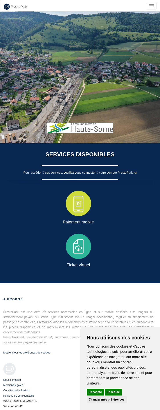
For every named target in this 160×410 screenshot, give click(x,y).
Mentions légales (13, 385)
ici (135, 172)
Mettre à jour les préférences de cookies (26, 352)
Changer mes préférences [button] (106, 399)
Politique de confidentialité (18, 395)
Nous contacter (12, 379)
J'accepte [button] (95, 392)
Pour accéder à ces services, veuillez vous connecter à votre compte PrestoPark (78, 172)
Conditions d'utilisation (16, 390)
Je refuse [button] (113, 392)
